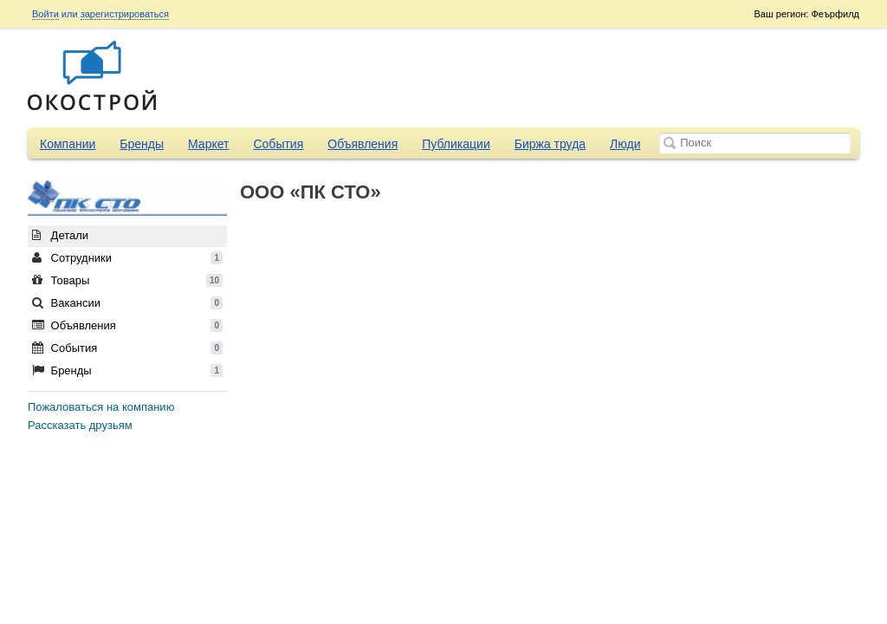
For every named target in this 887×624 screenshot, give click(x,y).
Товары (127, 280)
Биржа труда (550, 144)
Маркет (208, 144)
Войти (45, 14)
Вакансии (127, 302)
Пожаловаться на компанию (101, 406)
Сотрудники (127, 257)
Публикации (455, 144)
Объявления (362, 144)
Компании (67, 144)
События (278, 144)
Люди (625, 144)
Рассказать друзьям (80, 425)
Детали (60, 235)
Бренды (142, 144)
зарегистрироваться (125, 14)
